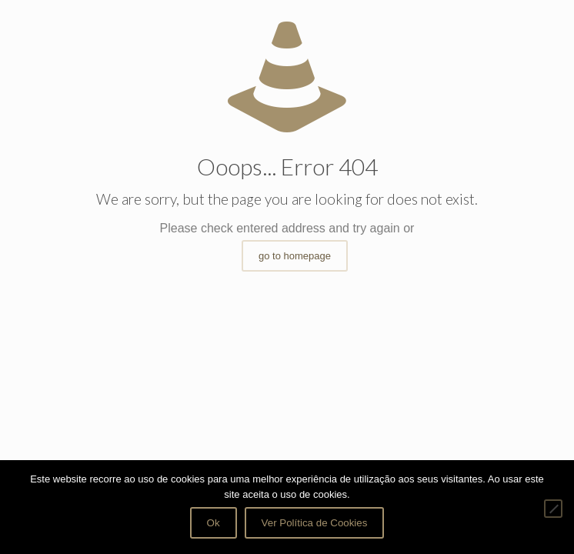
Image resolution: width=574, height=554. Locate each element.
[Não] (553, 508)
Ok (213, 523)
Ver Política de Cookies (315, 523)
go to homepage (295, 256)
